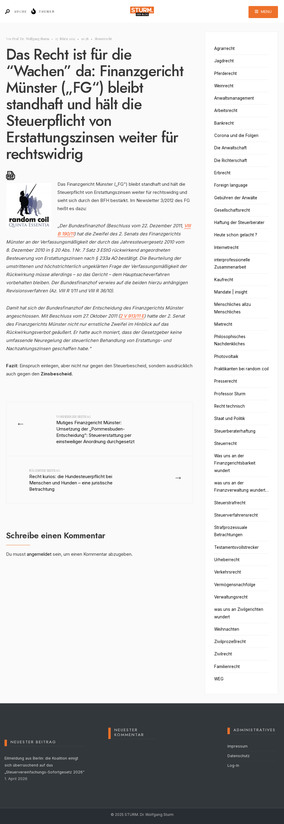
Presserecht (225, 381)
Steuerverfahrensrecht (236, 515)
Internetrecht (226, 247)
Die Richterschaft (230, 160)
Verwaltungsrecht (231, 597)
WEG (219, 678)
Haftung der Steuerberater (239, 222)
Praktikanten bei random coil (241, 368)
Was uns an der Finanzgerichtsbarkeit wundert (234, 463)
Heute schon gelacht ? (235, 234)
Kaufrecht (223, 279)
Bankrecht (224, 123)
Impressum (237, 746)
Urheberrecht (226, 559)
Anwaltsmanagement (234, 98)
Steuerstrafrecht (229, 502)
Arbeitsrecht (225, 110)
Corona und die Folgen (236, 135)
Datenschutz (238, 756)
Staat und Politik (229, 418)
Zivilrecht (223, 653)
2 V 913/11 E (132, 316)
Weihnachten (226, 629)
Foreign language (231, 185)
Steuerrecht (103, 38)
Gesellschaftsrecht (232, 210)
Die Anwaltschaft (230, 147)
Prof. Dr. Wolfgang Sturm (30, 38)
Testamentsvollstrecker (236, 547)
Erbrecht (222, 172)
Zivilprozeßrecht (230, 641)
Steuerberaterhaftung (234, 431)
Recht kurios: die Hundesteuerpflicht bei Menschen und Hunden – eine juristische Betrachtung (71, 493)
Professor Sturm (229, 393)
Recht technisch (229, 406)
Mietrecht (223, 324)
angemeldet (39, 571)
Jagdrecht (224, 60)
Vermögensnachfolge (234, 584)
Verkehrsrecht (227, 572)
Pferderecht (225, 73)
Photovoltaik (226, 356)
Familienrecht (227, 666)
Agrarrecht (224, 48)
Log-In (233, 765)
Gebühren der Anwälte (235, 197)
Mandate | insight (230, 292)
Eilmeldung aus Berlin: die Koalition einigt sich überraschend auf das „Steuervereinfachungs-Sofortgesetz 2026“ (45, 765)
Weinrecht (223, 85)
